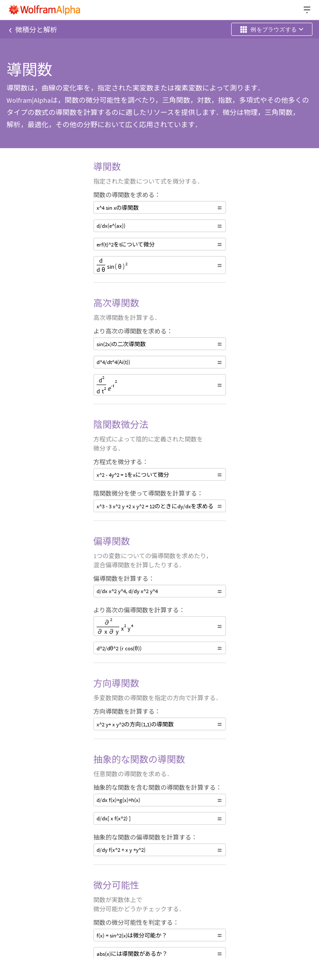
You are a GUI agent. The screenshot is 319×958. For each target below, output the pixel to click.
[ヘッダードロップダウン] (307, 10)
